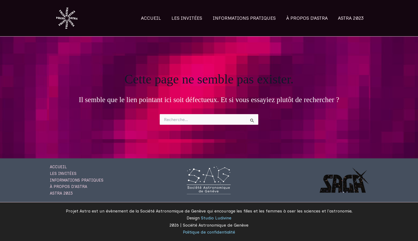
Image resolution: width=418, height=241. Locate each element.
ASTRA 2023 (351, 18)
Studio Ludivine (216, 217)
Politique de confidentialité (209, 232)
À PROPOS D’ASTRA (308, 18)
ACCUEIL (155, 18)
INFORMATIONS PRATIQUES (246, 18)
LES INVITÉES (190, 18)
